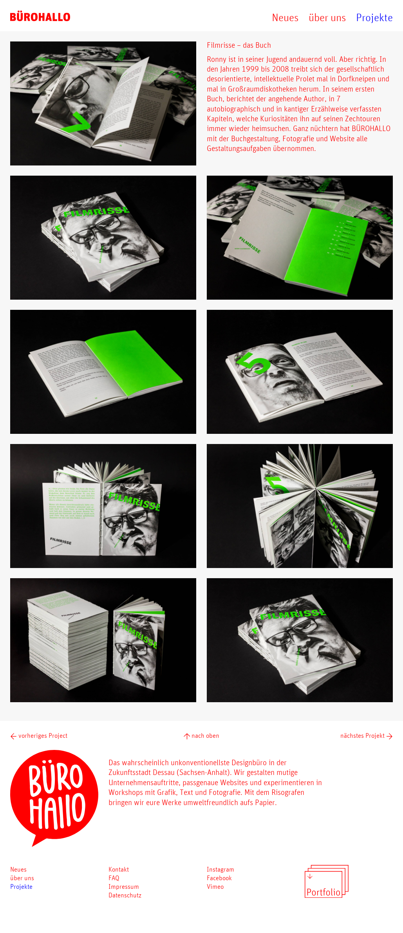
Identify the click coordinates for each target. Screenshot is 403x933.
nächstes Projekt (366, 735)
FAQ (113, 878)
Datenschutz (124, 895)
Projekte (374, 17)
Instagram (220, 869)
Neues (285, 17)
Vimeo (215, 886)
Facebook (219, 878)
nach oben (202, 735)
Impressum (123, 886)
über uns (327, 17)
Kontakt (118, 869)
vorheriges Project (38, 735)
